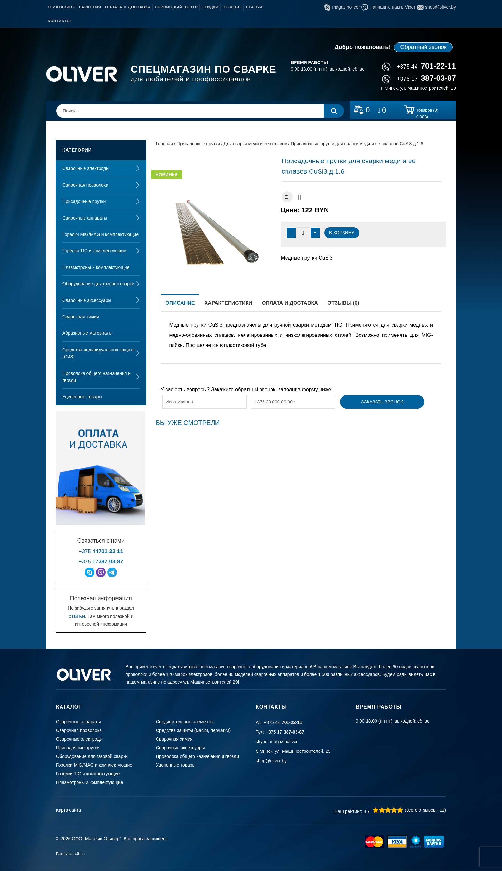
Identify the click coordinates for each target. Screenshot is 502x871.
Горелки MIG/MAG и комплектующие (100, 234)
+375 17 (419, 79)
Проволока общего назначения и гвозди (96, 377)
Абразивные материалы (87, 333)
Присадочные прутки (84, 201)
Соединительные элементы (185, 721)
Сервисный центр (176, 7)
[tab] (180, 302)
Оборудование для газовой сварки (98, 283)
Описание (180, 303)
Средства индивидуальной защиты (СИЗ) (98, 353)
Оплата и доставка (128, 7)
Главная (164, 143)
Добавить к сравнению (287, 196)
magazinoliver (342, 7)
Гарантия (90, 7)
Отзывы (232, 7)
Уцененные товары (82, 396)
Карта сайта (68, 810)
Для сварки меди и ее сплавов (255, 143)
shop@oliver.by (436, 7)
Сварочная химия (80, 316)
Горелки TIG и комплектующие (94, 250)
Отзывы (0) (343, 303)
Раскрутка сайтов (70, 854)
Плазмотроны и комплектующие (95, 267)
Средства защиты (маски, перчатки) (193, 730)
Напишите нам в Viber (388, 7)
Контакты (59, 21)
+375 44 (419, 66)
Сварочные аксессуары (86, 300)
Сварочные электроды (85, 168)
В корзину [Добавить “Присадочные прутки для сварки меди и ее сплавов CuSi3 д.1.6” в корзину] (341, 232)
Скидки (210, 7)
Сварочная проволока (85, 184)
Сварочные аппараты (84, 217)
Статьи (254, 7)
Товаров (427, 111)
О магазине (61, 7)
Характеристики (228, 303)
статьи (77, 616)
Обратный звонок (423, 47)
